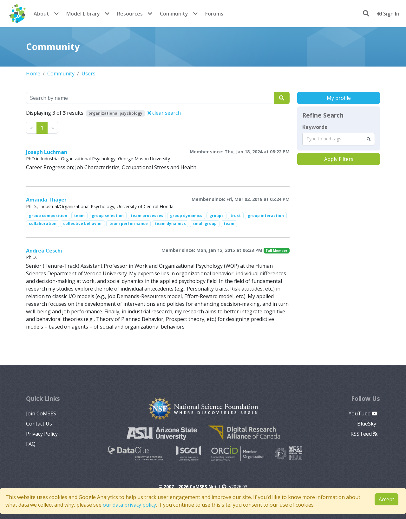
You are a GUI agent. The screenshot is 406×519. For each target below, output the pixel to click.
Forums (214, 13)
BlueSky (367, 423)
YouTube (363, 413)
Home (33, 73)
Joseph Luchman (46, 152)
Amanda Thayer (46, 199)
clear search (164, 112)
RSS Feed (363, 433)
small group (205, 223)
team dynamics (170, 223)
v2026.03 (234, 487)
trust (235, 215)
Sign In (388, 13)
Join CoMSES (41, 413)
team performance (128, 223)
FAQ (31, 443)
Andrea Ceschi (44, 250)
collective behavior (82, 223)
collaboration (42, 223)
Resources (130, 13)
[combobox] (338, 139)
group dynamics (186, 215)
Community (174, 13)
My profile (339, 97)
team (79, 215)
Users (88, 73)
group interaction (266, 215)
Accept (386, 499)
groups (216, 215)
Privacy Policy (42, 433)
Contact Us (39, 423)
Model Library (83, 13)
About (41, 13)
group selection (108, 215)
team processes (147, 215)
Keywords (314, 127)
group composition (48, 215)
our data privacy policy (129, 504)
